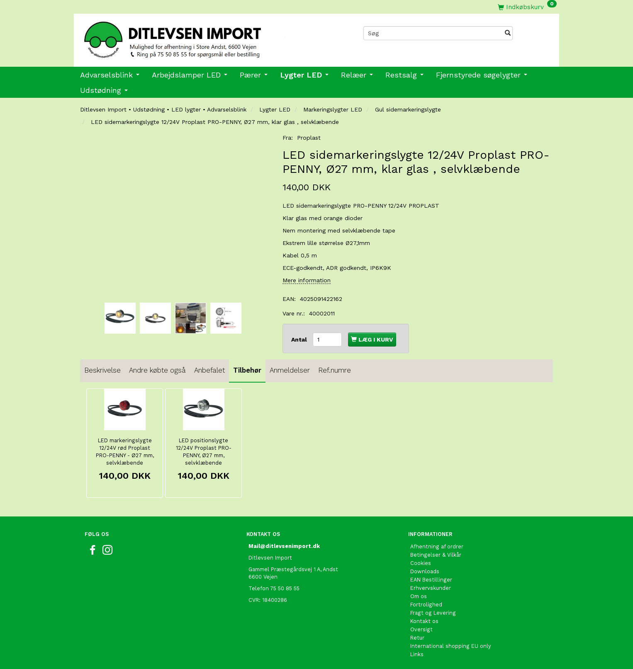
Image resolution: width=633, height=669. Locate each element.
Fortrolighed (426, 604)
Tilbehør (247, 370)
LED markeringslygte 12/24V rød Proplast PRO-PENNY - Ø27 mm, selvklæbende (125, 451)
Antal (300, 339)
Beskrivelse (102, 370)
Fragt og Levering (433, 613)
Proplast (309, 137)
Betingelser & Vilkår (435, 555)
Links (417, 654)
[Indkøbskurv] (527, 7)
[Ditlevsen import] (195, 36)
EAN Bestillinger (431, 580)
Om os (418, 596)
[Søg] (508, 33)
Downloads (424, 571)
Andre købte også (157, 370)
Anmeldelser (290, 370)
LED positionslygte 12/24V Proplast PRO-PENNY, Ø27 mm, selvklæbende (203, 451)
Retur (417, 638)
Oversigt (421, 629)
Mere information (306, 280)
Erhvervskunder (430, 588)
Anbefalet (209, 370)
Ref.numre (334, 370)
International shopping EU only (450, 646)
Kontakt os (424, 621)
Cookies (420, 563)
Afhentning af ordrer (436, 546)
